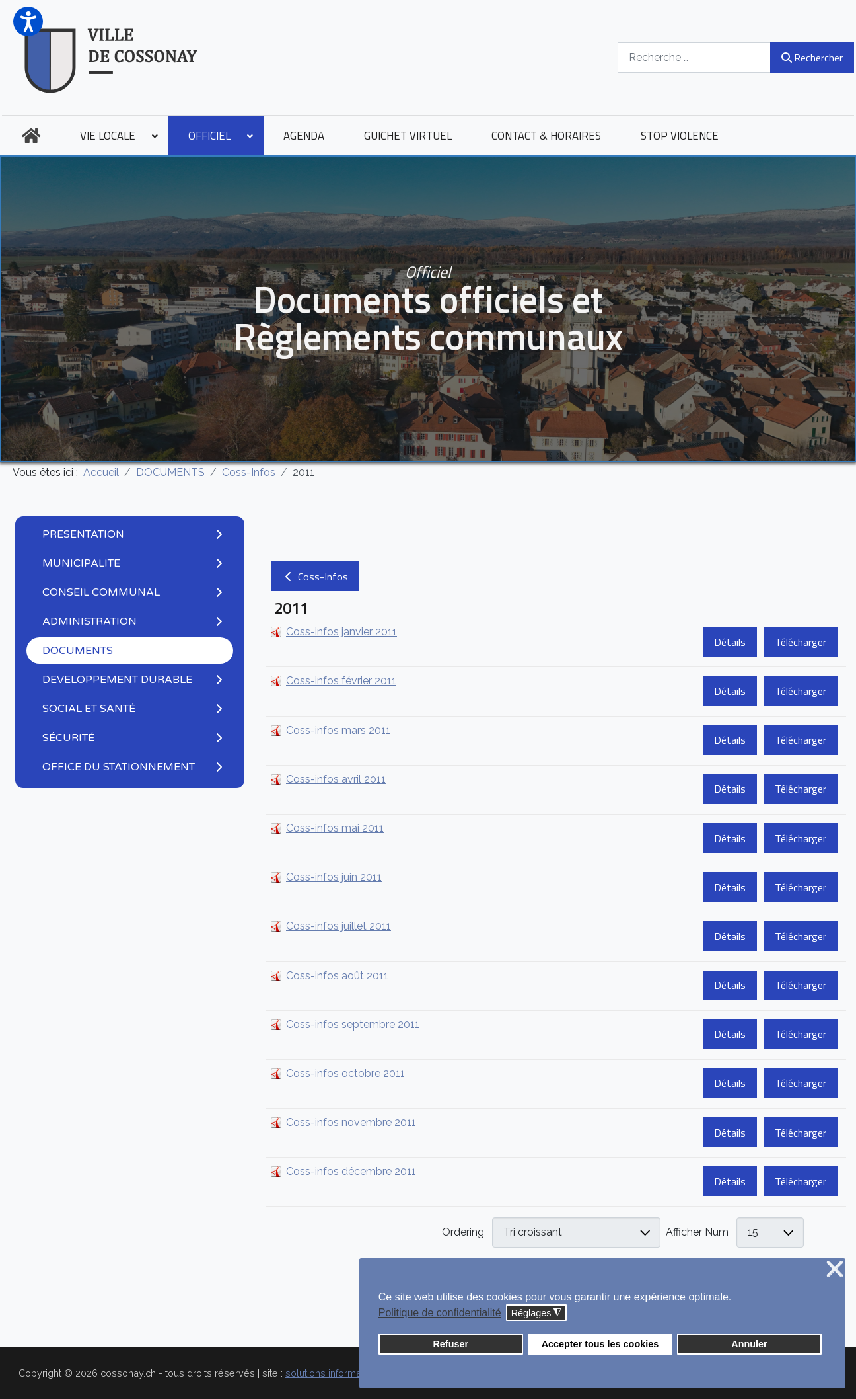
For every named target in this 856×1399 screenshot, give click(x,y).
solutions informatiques (336, 1373)
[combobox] (694, 57)
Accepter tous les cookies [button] (600, 1344)
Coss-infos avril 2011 (336, 779)
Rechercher (812, 57)
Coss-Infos (315, 576)
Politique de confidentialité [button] (439, 1312)
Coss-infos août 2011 (337, 975)
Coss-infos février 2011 (341, 680)
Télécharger (800, 642)
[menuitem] (31, 135)
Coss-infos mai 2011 (335, 828)
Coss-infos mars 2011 (338, 730)
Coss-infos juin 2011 (334, 877)
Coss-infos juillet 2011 (338, 926)
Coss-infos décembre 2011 (351, 1171)
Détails (730, 642)
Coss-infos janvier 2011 (341, 631)
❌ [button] (835, 1269)
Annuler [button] (749, 1344)
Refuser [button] (450, 1344)
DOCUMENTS (77, 650)
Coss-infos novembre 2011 (351, 1122)
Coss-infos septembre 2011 (352, 1024)
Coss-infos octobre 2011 (345, 1073)
